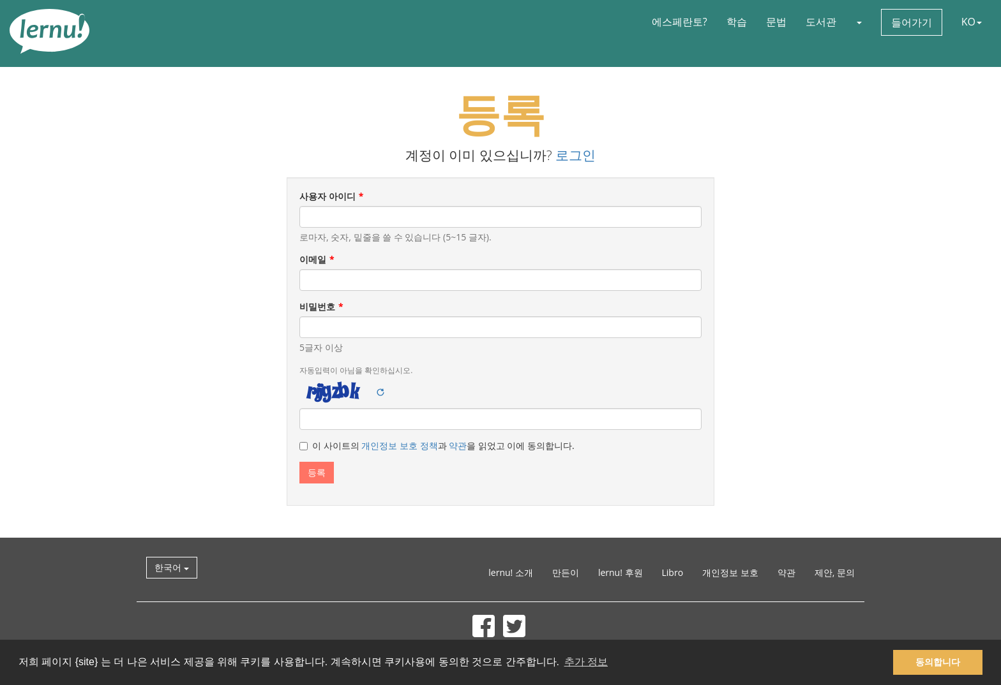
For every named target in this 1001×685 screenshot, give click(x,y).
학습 (736, 22)
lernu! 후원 (620, 572)
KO (971, 22)
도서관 (821, 22)
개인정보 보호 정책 (399, 445)
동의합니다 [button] (937, 662)
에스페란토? (679, 22)
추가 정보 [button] (586, 661)
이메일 (312, 259)
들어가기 (911, 22)
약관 (458, 445)
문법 (776, 22)
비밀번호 (317, 306)
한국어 (171, 567)
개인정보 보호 (730, 572)
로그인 (575, 155)
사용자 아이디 (327, 196)
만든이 (565, 572)
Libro (673, 572)
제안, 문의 (835, 572)
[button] (858, 21)
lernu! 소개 (510, 572)
